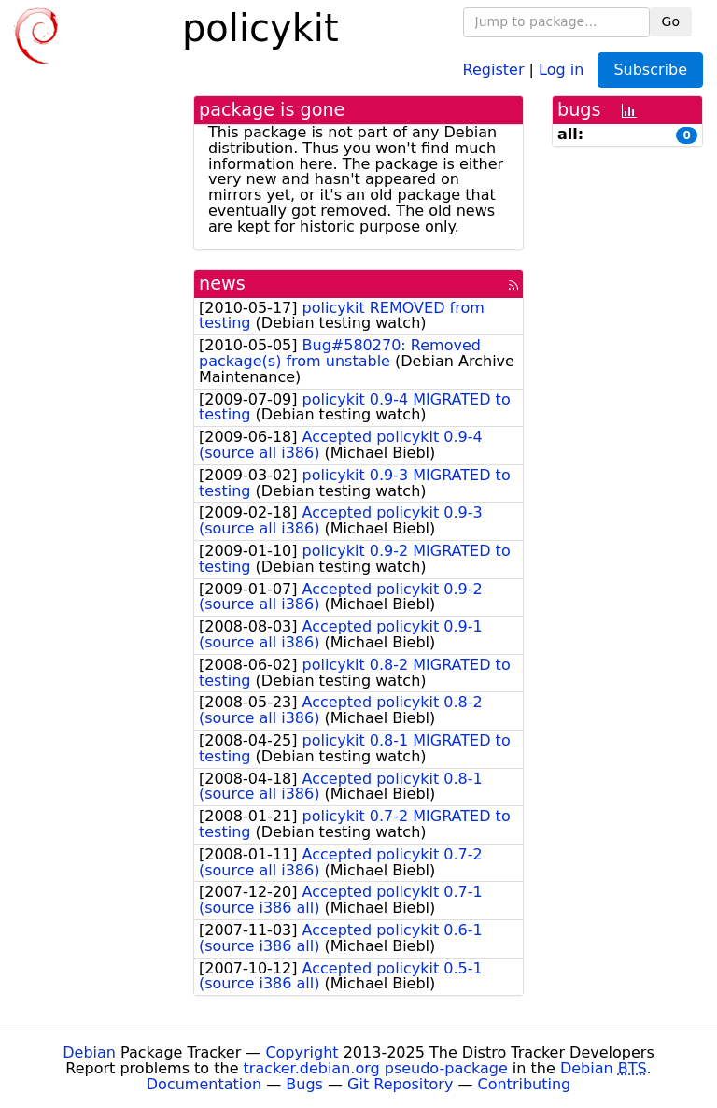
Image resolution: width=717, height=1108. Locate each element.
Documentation (204, 1084)
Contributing (524, 1084)
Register (494, 69)
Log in (561, 69)
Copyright (301, 1052)
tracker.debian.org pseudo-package (376, 1068)
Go (671, 21)
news (222, 283)
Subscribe (650, 69)
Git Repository (400, 1084)
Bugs (304, 1084)
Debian (89, 1052)
